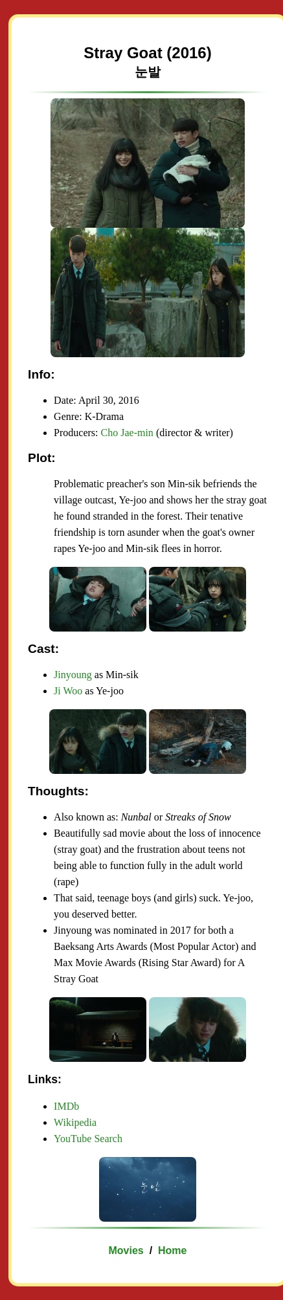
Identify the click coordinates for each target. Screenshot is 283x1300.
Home (172, 1250)
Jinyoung (73, 674)
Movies (125, 1250)
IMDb (66, 1106)
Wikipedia (75, 1122)
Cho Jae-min (127, 432)
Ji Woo (68, 690)
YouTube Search (88, 1138)
